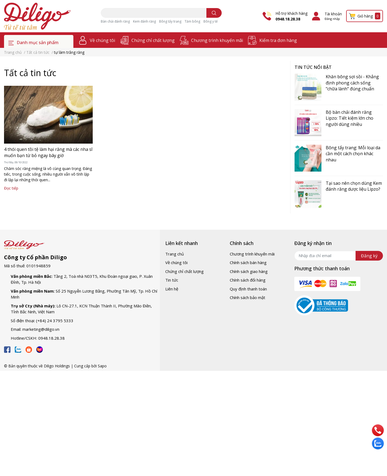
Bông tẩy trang (170, 21)
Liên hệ (171, 289)
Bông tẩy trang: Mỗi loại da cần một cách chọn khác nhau (353, 154)
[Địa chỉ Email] (338, 256)
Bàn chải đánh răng (115, 21)
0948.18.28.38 (287, 19)
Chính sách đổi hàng (248, 280)
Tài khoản (333, 13)
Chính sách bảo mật (247, 297)
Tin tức (171, 280)
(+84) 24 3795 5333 (54, 320)
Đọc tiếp (11, 188)
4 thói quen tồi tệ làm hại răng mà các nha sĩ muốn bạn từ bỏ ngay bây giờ (48, 152)
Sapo (102, 365)
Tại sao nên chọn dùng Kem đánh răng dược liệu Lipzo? (354, 186)
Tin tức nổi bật (313, 67)
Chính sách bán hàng (248, 262)
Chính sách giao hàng (249, 271)
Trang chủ (174, 254)
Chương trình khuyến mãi (217, 40)
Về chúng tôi (102, 40)
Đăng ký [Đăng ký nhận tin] (369, 256)
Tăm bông (192, 21)
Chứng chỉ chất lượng (153, 40)
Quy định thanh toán (248, 289)
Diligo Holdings (57, 365)
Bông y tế (210, 21)
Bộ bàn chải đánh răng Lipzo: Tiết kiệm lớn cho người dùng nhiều (349, 118)
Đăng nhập (332, 19)
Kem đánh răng (144, 21)
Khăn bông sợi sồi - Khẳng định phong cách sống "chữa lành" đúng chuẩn (352, 83)
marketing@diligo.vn (40, 329)
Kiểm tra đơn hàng (278, 40)
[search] (214, 13)
